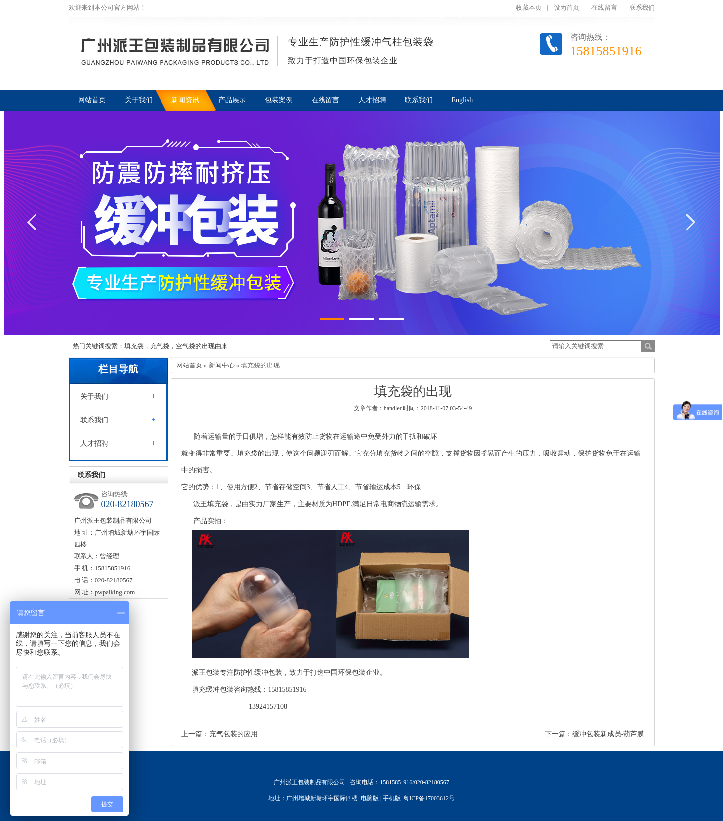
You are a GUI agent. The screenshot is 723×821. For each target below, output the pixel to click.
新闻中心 (222, 365)
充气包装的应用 (233, 734)
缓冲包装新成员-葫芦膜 (608, 734)
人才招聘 (94, 443)
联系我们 (642, 7)
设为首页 (566, 7)
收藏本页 (529, 7)
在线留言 (604, 7)
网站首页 (189, 365)
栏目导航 (118, 369)
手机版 (392, 798)
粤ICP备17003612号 (429, 798)
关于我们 (94, 396)
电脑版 (370, 798)
